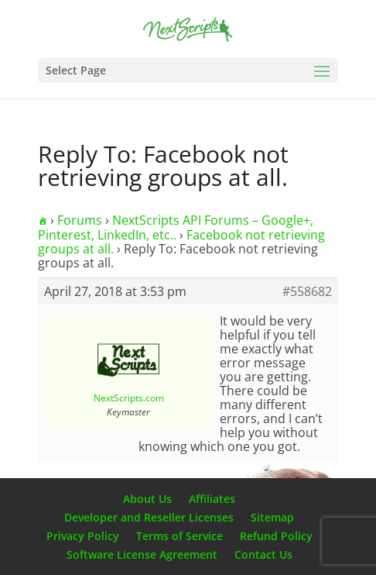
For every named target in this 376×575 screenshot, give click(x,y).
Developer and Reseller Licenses (149, 517)
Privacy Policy (82, 536)
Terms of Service (179, 536)
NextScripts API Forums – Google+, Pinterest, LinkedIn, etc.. (175, 227)
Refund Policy (276, 536)
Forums (79, 220)
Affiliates (212, 498)
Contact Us (263, 554)
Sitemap (272, 517)
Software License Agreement (142, 554)
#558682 (307, 291)
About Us (147, 498)
